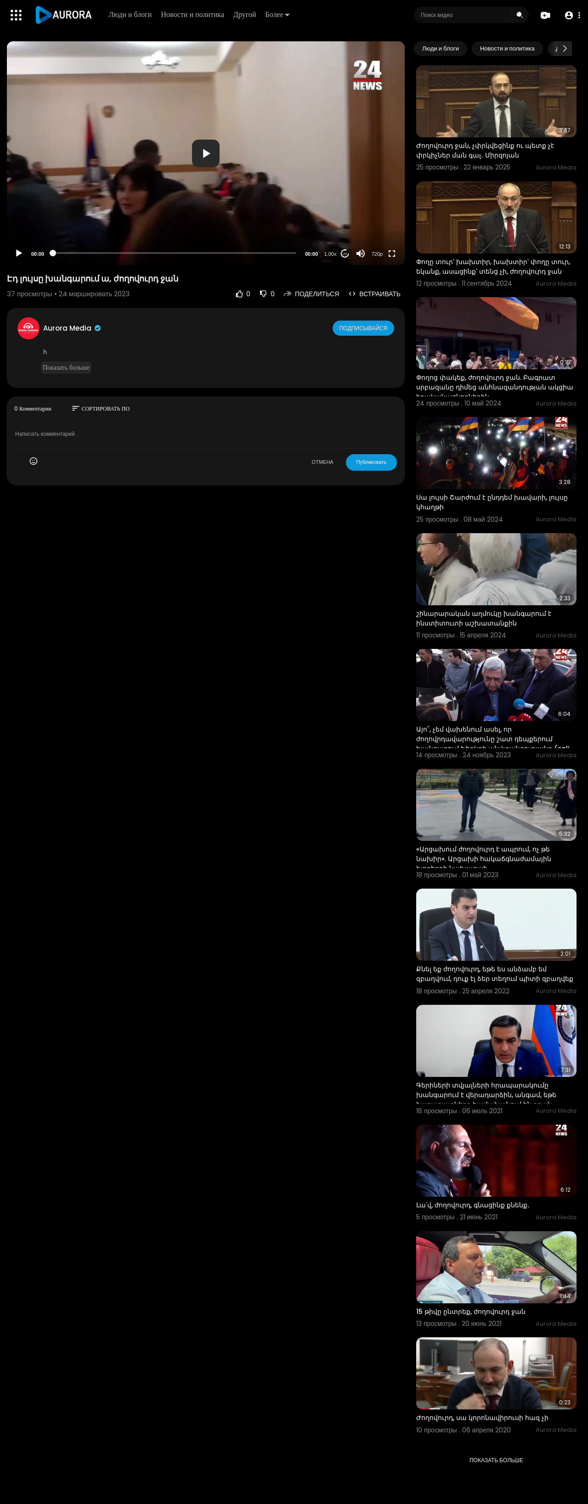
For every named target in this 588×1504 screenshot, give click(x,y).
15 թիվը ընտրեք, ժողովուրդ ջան (471, 1311)
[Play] (18, 253)
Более (278, 14)
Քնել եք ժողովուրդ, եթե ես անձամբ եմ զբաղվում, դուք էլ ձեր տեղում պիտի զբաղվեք (494, 973)
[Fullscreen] (391, 253)
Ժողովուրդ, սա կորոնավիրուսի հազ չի (482, 1417)
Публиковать (371, 462)
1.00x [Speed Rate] (330, 254)
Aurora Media (72, 328)
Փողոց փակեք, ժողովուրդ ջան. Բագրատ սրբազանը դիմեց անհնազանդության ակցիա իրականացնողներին (494, 387)
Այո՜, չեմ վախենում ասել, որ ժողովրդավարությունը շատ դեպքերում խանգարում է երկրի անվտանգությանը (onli (492, 739)
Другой (246, 14)
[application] (206, 153)
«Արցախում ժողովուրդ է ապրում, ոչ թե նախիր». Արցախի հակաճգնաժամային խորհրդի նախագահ (483, 859)
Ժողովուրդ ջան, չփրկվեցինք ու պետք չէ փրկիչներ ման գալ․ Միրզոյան (485, 150)
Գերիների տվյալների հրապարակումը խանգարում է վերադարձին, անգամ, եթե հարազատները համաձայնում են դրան (486, 1095)
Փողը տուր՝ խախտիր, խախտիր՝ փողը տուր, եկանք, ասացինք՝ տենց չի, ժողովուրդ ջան (493, 266)
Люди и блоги (131, 14)
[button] (570, 15)
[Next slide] (564, 48)
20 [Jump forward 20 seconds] (345, 254)
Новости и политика (194, 14)
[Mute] (360, 253)
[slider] (174, 253)
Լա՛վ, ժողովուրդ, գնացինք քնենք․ (473, 1205)
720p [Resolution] (377, 254)
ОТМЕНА (323, 462)
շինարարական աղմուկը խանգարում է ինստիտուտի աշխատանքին (483, 618)
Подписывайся (364, 328)
